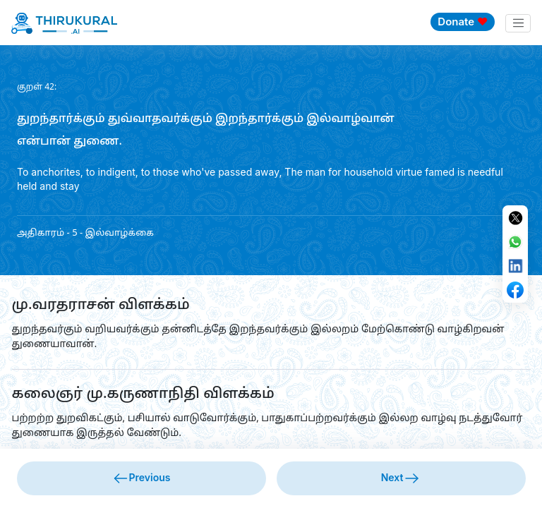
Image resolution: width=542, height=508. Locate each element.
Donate (463, 21)
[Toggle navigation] (518, 23)
